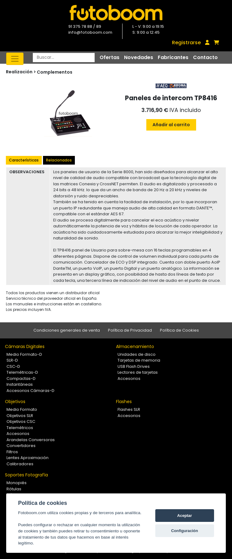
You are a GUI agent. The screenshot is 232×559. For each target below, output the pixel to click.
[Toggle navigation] (15, 59)
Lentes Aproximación (27, 458)
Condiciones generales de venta (66, 330)
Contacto (205, 57)
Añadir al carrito (171, 125)
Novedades (138, 57)
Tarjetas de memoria (139, 360)
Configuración (184, 530)
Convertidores (21, 446)
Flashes (124, 401)
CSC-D (13, 366)
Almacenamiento (135, 346)
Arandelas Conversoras (30, 440)
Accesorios (129, 378)
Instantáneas (19, 384)
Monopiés (16, 483)
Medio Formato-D (24, 354)
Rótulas (13, 489)
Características (24, 160)
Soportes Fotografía (26, 475)
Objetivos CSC (20, 421)
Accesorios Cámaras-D (30, 390)
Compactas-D (21, 378)
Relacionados (59, 160)
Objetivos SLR (19, 416)
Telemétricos (19, 428)
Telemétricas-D (22, 372)
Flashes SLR (129, 409)
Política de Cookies (179, 330)
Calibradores (19, 464)
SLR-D (12, 360)
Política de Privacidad (130, 330)
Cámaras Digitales (25, 346)
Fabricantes (173, 57)
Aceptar (184, 515)
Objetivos (15, 401)
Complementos (54, 72)
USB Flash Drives (134, 366)
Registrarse (186, 42)
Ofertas (109, 57)
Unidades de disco (137, 354)
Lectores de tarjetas (138, 372)
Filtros (12, 452)
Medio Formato (21, 409)
